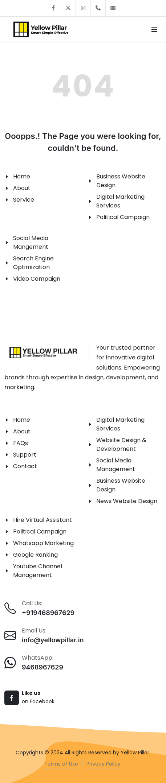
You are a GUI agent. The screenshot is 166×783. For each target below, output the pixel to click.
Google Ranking (35, 555)
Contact (25, 466)
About (22, 188)
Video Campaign (36, 279)
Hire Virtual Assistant (42, 520)
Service (23, 199)
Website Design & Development (121, 444)
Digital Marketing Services (120, 201)
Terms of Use (61, 763)
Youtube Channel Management (37, 570)
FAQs (20, 443)
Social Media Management (115, 464)
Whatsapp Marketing (43, 543)
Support (24, 454)
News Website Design (126, 501)
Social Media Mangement (30, 242)
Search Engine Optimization (33, 262)
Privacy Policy (103, 763)
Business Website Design (120, 180)
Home (21, 176)
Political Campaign (123, 217)
